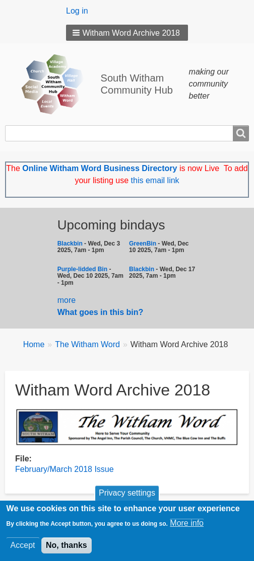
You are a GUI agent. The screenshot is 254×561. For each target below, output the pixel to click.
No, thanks (66, 548)
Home (34, 344)
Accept (23, 548)
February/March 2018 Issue (64, 469)
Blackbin (70, 243)
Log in (77, 11)
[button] (127, 33)
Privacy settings (127, 496)
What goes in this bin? (101, 312)
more (66, 300)
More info (187, 526)
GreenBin (143, 243)
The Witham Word (87, 344)
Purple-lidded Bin (82, 269)
